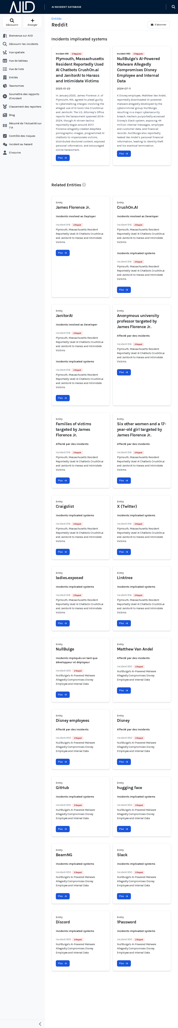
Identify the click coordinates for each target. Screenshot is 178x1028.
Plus (62, 157)
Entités (56, 19)
